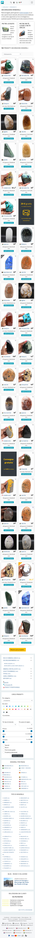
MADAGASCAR (26, 779)
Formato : (5, 739)
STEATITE (7, 861)
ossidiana (6, 356)
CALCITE (24, 807)
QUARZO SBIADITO (9, 850)
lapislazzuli (7, 272)
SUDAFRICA (7, 788)
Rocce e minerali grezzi (11, 658)
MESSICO (7, 781)
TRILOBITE (7, 868)
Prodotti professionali (11, 687)
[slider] (3, 731)
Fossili (6, 673)
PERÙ (23, 781)
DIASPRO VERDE (9, 818)
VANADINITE (8, 863)
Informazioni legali (15, 917)
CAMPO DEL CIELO (9, 811)
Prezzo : (5, 728)
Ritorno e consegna (13, 919)
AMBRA (6, 800)
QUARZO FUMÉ (9, 847)
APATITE (7, 804)
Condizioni (6, 917)
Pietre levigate (9, 663)
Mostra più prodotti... (17, 650)
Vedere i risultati (17, 756)
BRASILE (7, 768)
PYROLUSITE (8, 845)
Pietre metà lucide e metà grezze (14, 665)
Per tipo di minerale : (8, 722)
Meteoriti (7, 678)
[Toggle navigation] (32, 2)
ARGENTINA (25, 765)
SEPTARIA (7, 856)
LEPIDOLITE (7, 836)
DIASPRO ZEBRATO (26, 818)
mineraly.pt (17, 932)
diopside (23, 469)
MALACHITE (24, 836)
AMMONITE (8, 802)
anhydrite (23, 384)
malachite (6, 75)
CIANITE (7, 813)
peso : (4, 734)
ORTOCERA (7, 841)
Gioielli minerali (9, 676)
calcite (22, 131)
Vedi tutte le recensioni (25, 909)
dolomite (23, 103)
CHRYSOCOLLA (25, 865)
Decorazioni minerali (11, 660)
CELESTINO (24, 811)
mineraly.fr (10, 928)
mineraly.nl (8, 932)
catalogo (5, 7)
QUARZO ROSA (25, 847)
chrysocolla (7, 216)
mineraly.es (27, 930)
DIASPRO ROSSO (26, 816)
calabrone (6, 188)
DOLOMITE (24, 820)
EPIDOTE (24, 822)
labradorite (24, 75)
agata (4, 131)
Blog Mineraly (6, 923)
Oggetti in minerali (10, 671)
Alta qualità (7, 685)
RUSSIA (24, 783)
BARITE (23, 804)
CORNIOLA (24, 813)
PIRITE (23, 843)
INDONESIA (8, 777)
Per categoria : (6, 698)
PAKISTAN (7, 783)
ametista (6, 551)
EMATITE (7, 822)
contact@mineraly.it (14, 925)
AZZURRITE (7, 865)
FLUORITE (24, 825)
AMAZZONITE (25, 798)
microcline (6, 413)
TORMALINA (25, 861)
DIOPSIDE (7, 820)
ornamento (13, 7)
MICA (6, 838)
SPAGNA (24, 772)
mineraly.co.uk (21, 928)
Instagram (23, 923)
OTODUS (7, 843)
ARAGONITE (24, 863)
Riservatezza (25, 917)
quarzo (5, 244)
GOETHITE (7, 829)
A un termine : (6, 715)
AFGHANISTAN (8, 765)
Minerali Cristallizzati (12, 669)
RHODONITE (24, 850)
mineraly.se (27, 932)
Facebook (16, 923)
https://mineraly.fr (28, 925)
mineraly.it (17, 930)
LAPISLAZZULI (8, 832)
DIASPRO (7, 816)
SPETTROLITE (8, 859)
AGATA (6, 798)
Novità (5, 682)
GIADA (23, 827)
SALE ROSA (24, 852)
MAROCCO (8, 779)
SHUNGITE (24, 856)
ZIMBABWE (24, 788)
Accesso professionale (25, 919)
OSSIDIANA (24, 841)
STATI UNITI (24, 786)
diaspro (5, 103)
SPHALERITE (24, 859)
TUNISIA (7, 786)
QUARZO (24, 845)
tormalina (23, 441)
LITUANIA (24, 777)
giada (4, 160)
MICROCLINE (25, 838)
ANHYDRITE (24, 802)
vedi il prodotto (8, 82)
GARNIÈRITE (8, 827)
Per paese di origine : (24, 722)
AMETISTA (24, 800)
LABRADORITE (25, 829)
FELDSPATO (7, 825)
